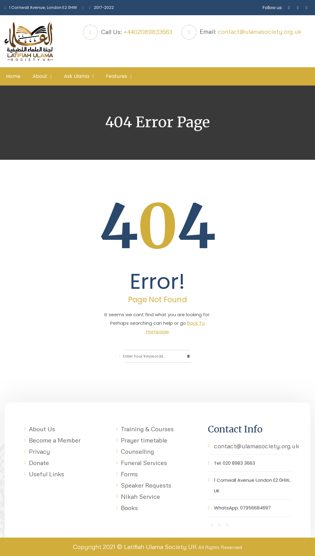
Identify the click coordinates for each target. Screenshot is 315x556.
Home (13, 76)
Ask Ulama (76, 76)
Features (116, 76)
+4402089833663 (148, 31)
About (40, 76)
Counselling (137, 451)
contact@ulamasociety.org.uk (259, 31)
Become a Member (55, 440)
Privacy (39, 451)
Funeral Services (144, 462)
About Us (42, 428)
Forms (129, 473)
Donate (39, 462)
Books (129, 507)
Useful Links (46, 473)
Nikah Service (140, 496)
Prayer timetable (144, 440)
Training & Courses (147, 428)
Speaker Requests (146, 485)
